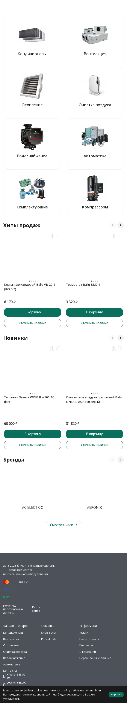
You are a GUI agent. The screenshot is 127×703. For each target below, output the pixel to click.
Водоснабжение (14, 658)
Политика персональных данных (13, 609)
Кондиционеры (13, 633)
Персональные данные (95, 658)
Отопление (11, 645)
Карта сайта (36, 609)
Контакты (86, 645)
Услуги (83, 633)
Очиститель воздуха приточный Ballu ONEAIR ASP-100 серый (94, 399)
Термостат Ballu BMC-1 (83, 284)
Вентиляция (11, 639)
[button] (112, 225)
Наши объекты (89, 639)
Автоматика (11, 664)
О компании (87, 652)
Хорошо (116, 694)
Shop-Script (48, 633)
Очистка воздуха (15, 652)
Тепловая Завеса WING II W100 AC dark (29, 399)
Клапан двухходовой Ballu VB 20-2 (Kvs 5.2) (29, 286)
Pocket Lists (48, 639)
